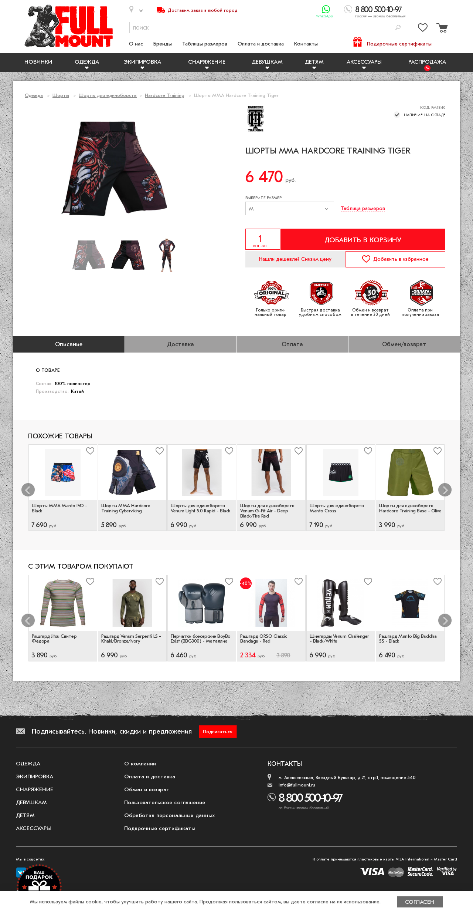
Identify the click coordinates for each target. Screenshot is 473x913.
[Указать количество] (262, 239)
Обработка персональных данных (169, 815)
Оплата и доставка (261, 44)
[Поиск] (398, 28)
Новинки (38, 61)
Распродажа (427, 61)
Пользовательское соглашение (164, 802)
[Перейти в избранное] (422, 29)
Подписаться (217, 731)
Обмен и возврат (147, 789)
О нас (136, 44)
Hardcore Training (164, 95)
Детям (314, 61)
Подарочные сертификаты (399, 44)
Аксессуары (364, 61)
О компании (140, 763)
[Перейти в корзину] (441, 29)
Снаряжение (206, 61)
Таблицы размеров (204, 44)
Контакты (306, 44)
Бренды (162, 44)
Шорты (60, 95)
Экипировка (142, 61)
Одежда (87, 61)
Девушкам (267, 61)
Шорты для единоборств (108, 95)
